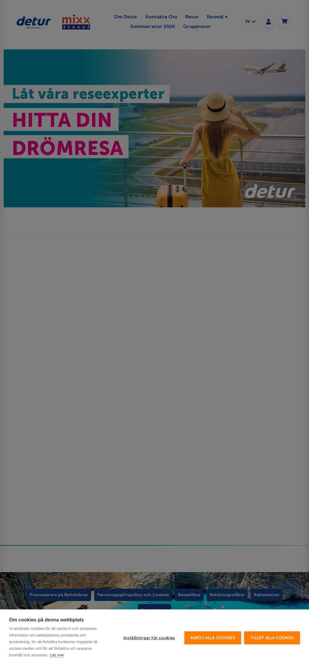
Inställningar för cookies (149, 637)
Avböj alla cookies (212, 637)
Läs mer (57, 655)
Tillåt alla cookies (272, 638)
